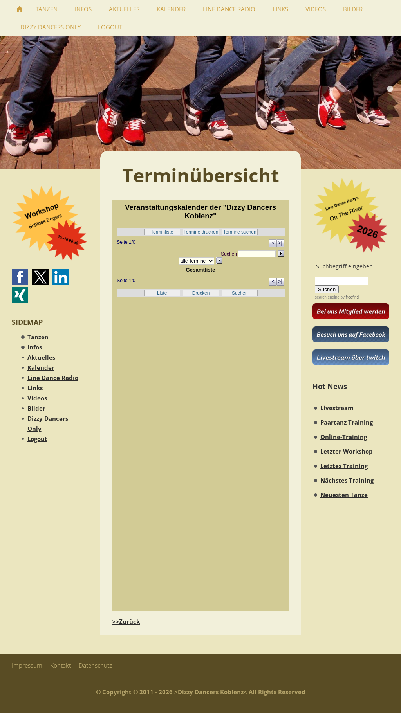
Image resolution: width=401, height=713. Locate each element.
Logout (37, 439)
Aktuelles (41, 357)
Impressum (27, 665)
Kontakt (60, 665)
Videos (37, 398)
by (349, 297)
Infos (34, 347)
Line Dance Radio (52, 378)
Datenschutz (95, 665)
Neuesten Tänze (344, 495)
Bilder (36, 408)
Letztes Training (344, 466)
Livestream (337, 408)
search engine (327, 297)
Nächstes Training (347, 480)
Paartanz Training (346, 422)
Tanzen (38, 337)
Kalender (40, 367)
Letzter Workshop (346, 451)
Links (35, 388)
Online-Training (343, 437)
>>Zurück (126, 621)
